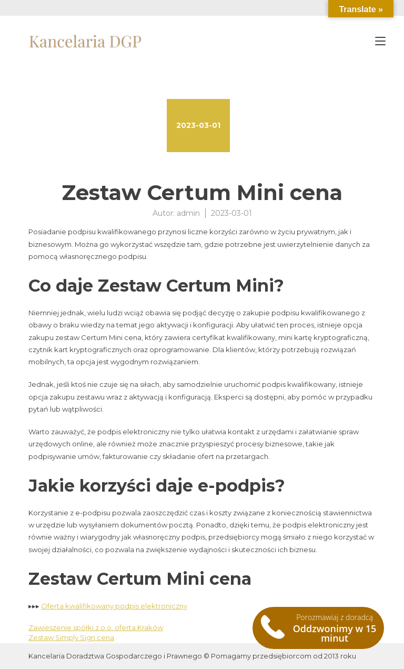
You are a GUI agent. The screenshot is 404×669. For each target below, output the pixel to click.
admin (188, 213)
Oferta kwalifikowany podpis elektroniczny (114, 606)
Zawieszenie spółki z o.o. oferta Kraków (95, 627)
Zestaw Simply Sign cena (71, 637)
